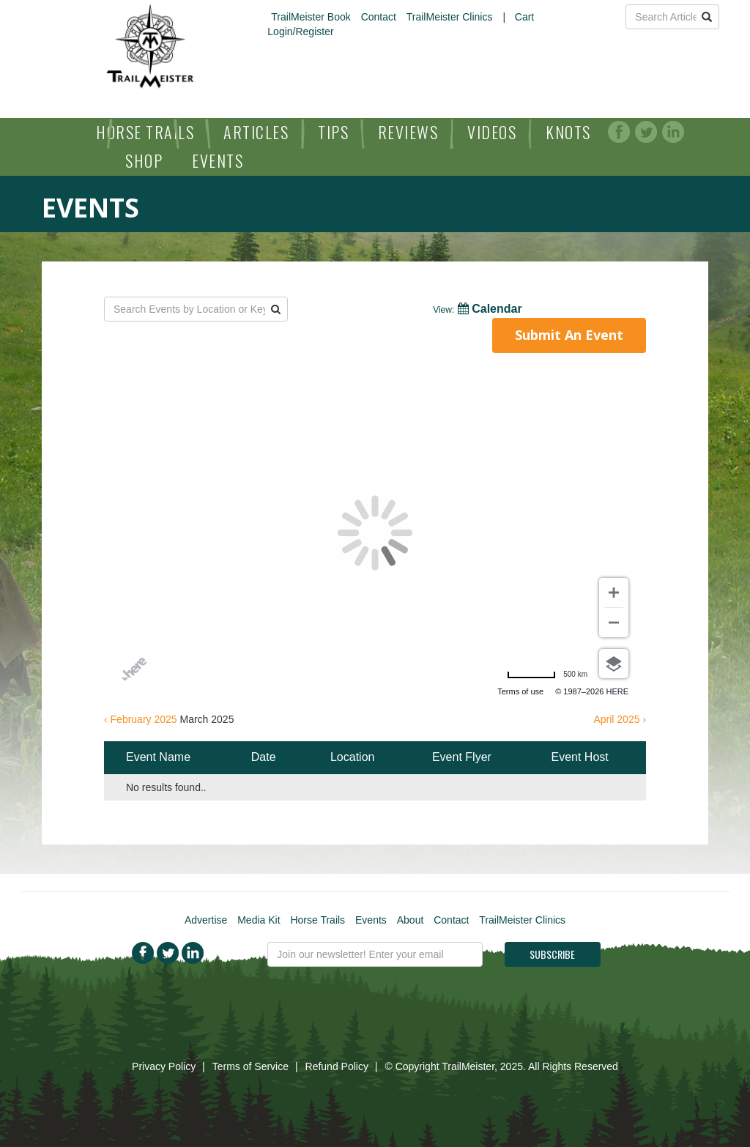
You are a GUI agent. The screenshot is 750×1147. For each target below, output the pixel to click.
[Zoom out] (613, 622)
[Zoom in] (613, 592)
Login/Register (300, 31)
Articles (256, 132)
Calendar (477, 308)
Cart (524, 17)
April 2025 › (619, 719)
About (410, 920)
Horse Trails (145, 132)
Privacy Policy (164, 1066)
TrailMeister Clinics (449, 17)
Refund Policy (336, 1066)
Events (217, 160)
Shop (144, 160)
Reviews (408, 132)
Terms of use (520, 691)
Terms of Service (250, 1066)
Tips (333, 132)
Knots (568, 132)
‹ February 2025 (140, 719)
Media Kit (258, 920)
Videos (491, 132)
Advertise (206, 920)
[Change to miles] (547, 674)
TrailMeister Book (310, 17)
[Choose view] (613, 663)
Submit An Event (569, 335)
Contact (378, 17)
